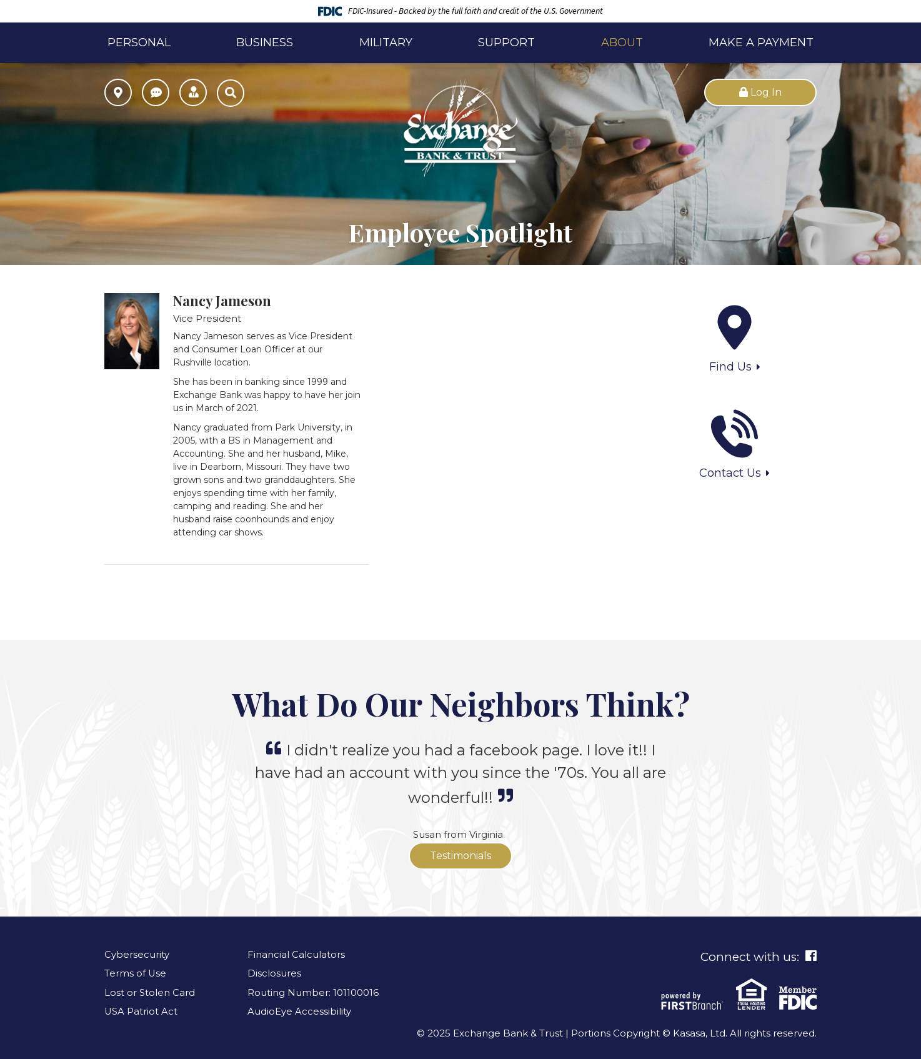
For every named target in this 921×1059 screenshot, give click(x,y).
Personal (139, 42)
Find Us (730, 367)
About (622, 42)
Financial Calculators (296, 954)
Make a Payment (761, 42)
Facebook (811, 956)
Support (506, 42)
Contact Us (730, 473)
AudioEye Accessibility (299, 1011)
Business (264, 42)
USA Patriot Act (141, 1011)
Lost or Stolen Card (149, 992)
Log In (760, 92)
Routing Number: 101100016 (313, 992)
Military (385, 42)
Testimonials (460, 856)
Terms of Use (135, 973)
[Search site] (230, 93)
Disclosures (274, 973)
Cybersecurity (136, 954)
